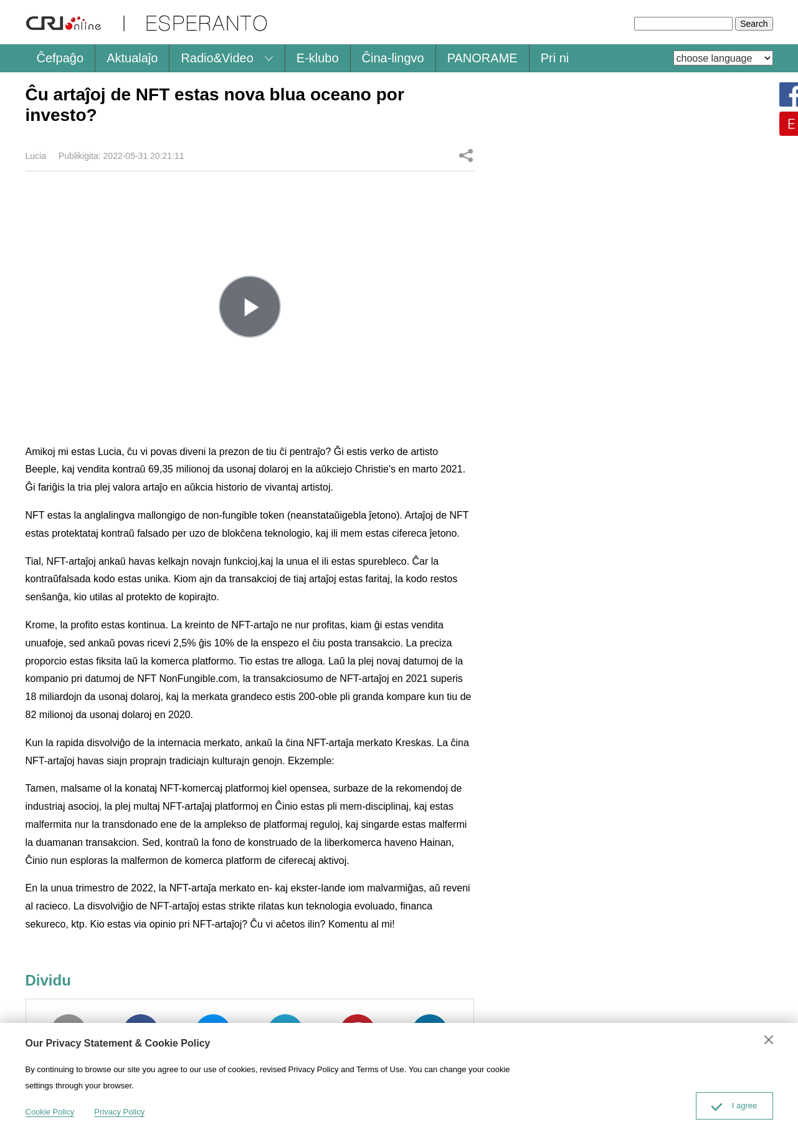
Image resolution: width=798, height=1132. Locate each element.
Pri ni (555, 58)
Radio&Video (217, 58)
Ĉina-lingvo (393, 58)
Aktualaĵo (132, 58)
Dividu (466, 155)
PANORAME (482, 58)
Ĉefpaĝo (60, 58)
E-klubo (318, 58)
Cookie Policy (50, 1111)
